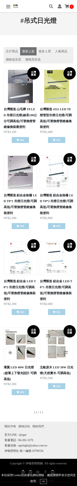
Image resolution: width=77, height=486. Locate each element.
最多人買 (45, 51)
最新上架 (28, 51)
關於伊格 (10, 426)
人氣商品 (61, 51)
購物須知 (24, 426)
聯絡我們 (38, 426)
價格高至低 (33, 59)
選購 (20, 140)
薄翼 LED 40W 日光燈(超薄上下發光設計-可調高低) (20, 373)
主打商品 (12, 51)
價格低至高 (13, 59)
